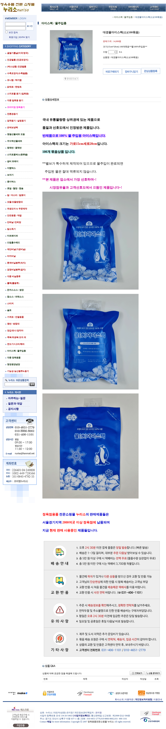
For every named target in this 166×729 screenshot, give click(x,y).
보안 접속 (13, 32)
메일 (49, 721)
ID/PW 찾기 (24, 37)
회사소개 (119, 699)
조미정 (98, 712)
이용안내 (158, 699)
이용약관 (129, 699)
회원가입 (13, 37)
